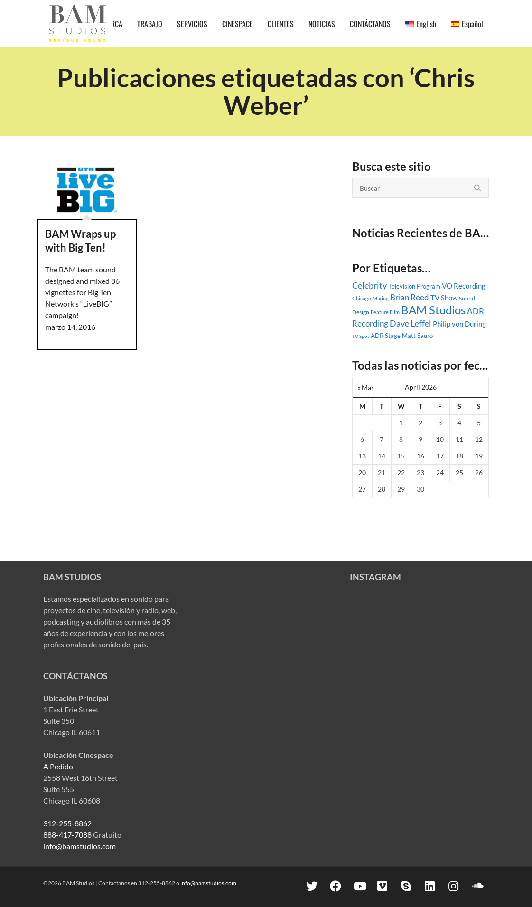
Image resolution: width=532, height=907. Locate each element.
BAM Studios (433, 310)
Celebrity (369, 285)
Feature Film (385, 312)
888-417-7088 (67, 834)
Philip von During (459, 323)
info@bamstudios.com (79, 846)
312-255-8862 (67, 823)
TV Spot (360, 336)
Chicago (361, 298)
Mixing (381, 298)
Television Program (414, 286)
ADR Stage (386, 335)
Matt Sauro (417, 335)
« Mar (365, 387)
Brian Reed (409, 297)
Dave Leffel (410, 323)
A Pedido (58, 766)
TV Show (443, 297)
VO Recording (463, 285)
